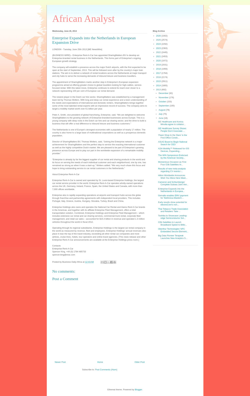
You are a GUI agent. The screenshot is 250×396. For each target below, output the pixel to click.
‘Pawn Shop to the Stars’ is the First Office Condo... (172, 136)
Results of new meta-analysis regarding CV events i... (172, 169)
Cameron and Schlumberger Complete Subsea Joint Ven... (173, 183)
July (161, 114)
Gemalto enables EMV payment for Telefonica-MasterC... (173, 196)
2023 (159, 48)
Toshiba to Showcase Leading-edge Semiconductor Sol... (172, 216)
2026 (159, 36)
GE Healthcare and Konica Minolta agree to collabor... (171, 123)
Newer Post (60, 362)
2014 (159, 85)
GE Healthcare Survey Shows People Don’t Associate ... (172, 129)
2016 (159, 77)
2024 (159, 44)
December (164, 93)
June (161, 118)
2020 (159, 60)
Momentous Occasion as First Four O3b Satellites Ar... (172, 163)
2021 (159, 56)
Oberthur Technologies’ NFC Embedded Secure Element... (173, 230)
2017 (159, 73)
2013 (159, 89)
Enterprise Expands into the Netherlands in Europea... (171, 190)
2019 (159, 64)
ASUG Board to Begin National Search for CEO (172, 143)
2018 (159, 69)
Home (100, 362)
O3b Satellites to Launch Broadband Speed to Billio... (172, 223)
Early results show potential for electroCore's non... (172, 203)
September (164, 105)
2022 (159, 52)
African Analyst (83, 18)
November (164, 97)
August (162, 110)
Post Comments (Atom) (106, 369)
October (163, 101)
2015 (159, 81)
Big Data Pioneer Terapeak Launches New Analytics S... (172, 236)
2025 (159, 40)
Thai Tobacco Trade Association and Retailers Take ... (173, 210)
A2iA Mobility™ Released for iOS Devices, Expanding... (173, 149)
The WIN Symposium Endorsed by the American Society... (173, 156)
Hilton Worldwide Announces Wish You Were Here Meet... (172, 176)
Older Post (140, 362)
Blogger (138, 389)
